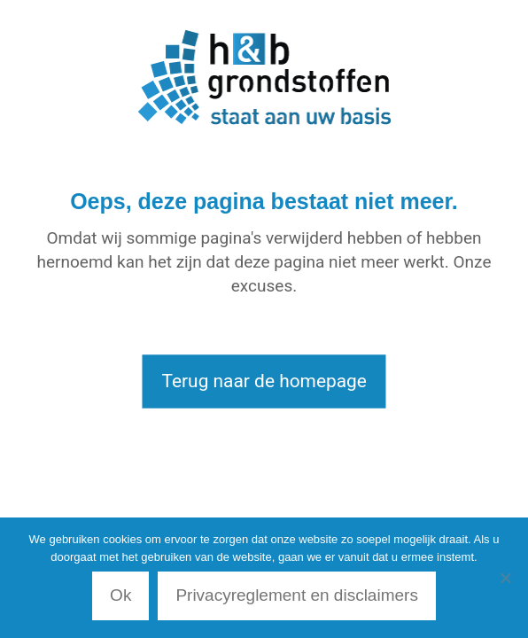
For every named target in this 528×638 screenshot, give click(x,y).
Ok (120, 595)
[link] (264, 77)
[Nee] (506, 578)
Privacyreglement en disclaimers (296, 595)
